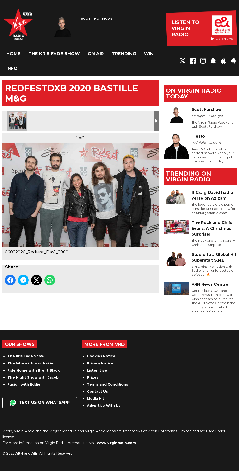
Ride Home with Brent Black (33, 370)
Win (149, 53)
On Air (96, 53)
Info (12, 68)
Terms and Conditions (107, 384)
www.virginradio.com (116, 443)
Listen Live (97, 370)
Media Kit (95, 398)
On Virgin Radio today (194, 93)
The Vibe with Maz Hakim (30, 363)
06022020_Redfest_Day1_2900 (17, 120)
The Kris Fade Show (54, 53)
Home (13, 53)
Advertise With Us (103, 405)
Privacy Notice (100, 363)
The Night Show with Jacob (33, 377)
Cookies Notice (101, 356)
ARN (19, 453)
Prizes (92, 377)
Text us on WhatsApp (40, 403)
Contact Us (97, 391)
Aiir (34, 453)
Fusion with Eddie (23, 384)
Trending (124, 53)
